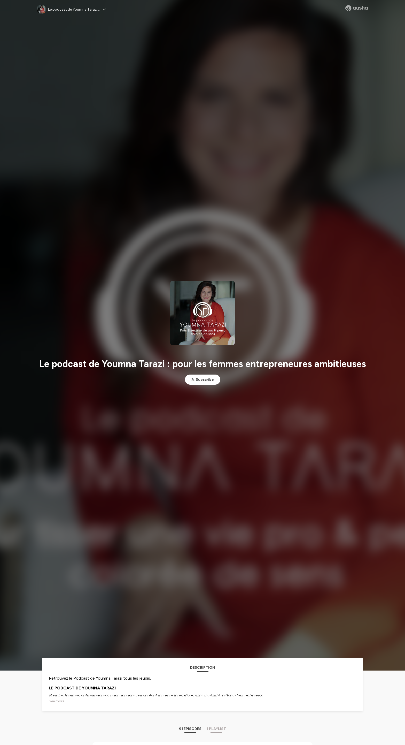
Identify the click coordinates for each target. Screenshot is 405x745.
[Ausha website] (356, 8)
